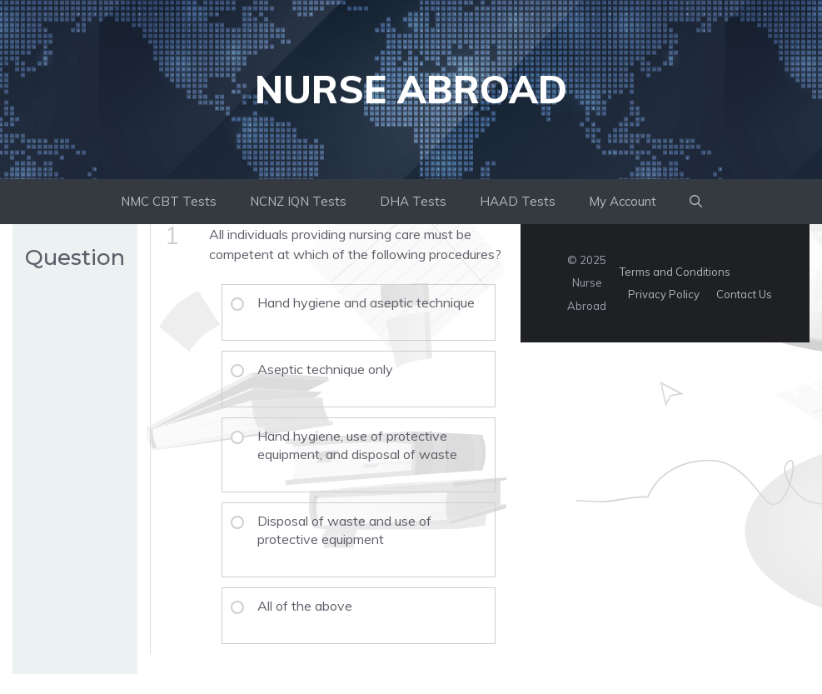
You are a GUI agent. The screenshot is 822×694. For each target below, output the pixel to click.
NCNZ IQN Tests (298, 201)
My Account (622, 201)
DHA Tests (413, 201)
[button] (696, 201)
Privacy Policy (664, 294)
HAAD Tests (517, 201)
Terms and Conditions (675, 271)
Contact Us (744, 294)
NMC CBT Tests (169, 201)
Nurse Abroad (411, 89)
